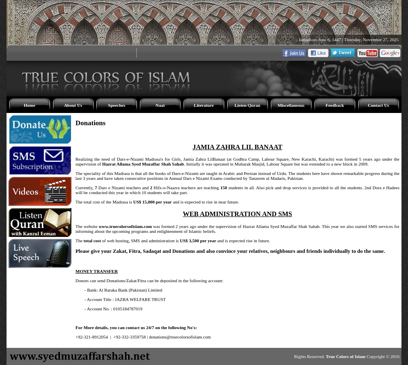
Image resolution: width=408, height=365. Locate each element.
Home (29, 105)
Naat (160, 105)
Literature (204, 105)
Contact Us (378, 105)
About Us (73, 105)
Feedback (335, 105)
